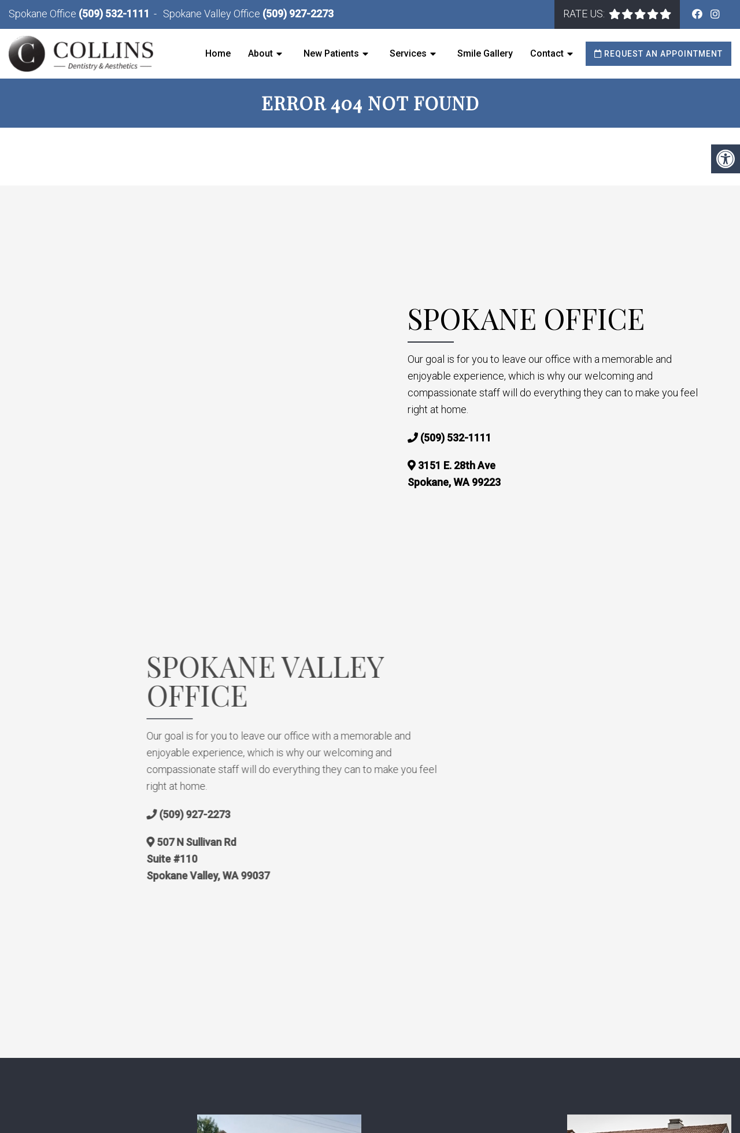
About (260, 53)
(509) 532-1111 (114, 14)
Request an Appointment (658, 53)
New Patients (331, 53)
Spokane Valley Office (212, 14)
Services (408, 53)
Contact (547, 53)
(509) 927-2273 (298, 14)
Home (218, 53)
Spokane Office (44, 14)
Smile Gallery (485, 53)
